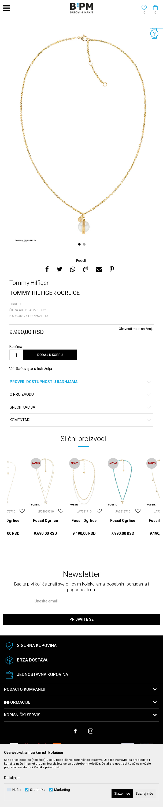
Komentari (80, 420)
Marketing (62, 790)
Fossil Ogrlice (45, 520)
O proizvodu (80, 394)
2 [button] (85, 244)
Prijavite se (81, 619)
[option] (81, 138)
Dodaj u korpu (50, 355)
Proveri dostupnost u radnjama (80, 382)
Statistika (37, 790)
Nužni (16, 790)
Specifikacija (80, 407)
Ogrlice (16, 304)
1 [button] (80, 244)
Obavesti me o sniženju (136, 329)
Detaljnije (12, 778)
